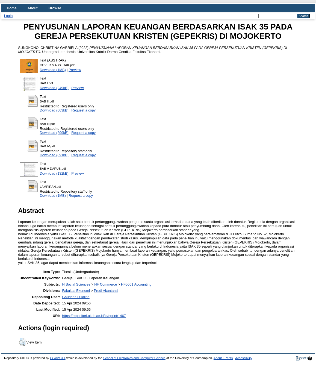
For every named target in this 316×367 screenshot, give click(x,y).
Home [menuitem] (12, 8)
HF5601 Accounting (136, 284)
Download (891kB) (54, 155)
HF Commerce (105, 284)
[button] (22, 342)
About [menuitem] (33, 8)
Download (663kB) (54, 110)
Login (8, 16)
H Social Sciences (76, 284)
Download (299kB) (54, 133)
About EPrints (223, 358)
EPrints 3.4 (57, 358)
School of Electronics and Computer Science (134, 358)
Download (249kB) (54, 88)
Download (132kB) (54, 173)
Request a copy (83, 110)
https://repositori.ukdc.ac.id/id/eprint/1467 (94, 316)
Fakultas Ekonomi (76, 291)
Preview (75, 70)
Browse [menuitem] (55, 8)
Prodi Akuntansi (106, 291)
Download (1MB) (53, 70)
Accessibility (243, 358)
